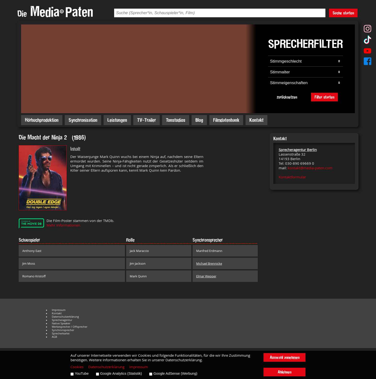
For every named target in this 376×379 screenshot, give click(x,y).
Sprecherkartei (61, 333)
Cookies (76, 367)
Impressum (58, 310)
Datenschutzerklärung (65, 316)
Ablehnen (284, 372)
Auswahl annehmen (285, 357)
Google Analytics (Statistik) (121, 373)
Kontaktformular (292, 177)
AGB (54, 336)
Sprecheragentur (62, 320)
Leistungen (117, 120)
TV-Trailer (146, 120)
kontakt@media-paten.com (310, 168)
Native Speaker (61, 323)
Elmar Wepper (206, 276)
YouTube (82, 373)
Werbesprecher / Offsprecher (69, 326)
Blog (199, 120)
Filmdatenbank (226, 120)
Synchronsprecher (63, 330)
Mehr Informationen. (64, 225)
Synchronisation (83, 120)
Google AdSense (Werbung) (175, 373)
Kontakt (256, 120)
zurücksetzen (287, 97)
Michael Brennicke (209, 263)
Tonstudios (175, 120)
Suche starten (343, 13)
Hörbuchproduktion (42, 120)
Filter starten (324, 97)
